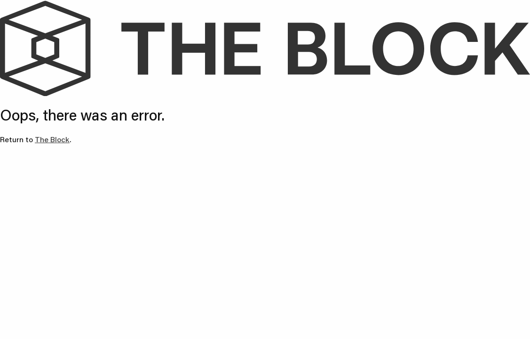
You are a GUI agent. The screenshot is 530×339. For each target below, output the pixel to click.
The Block (52, 139)
